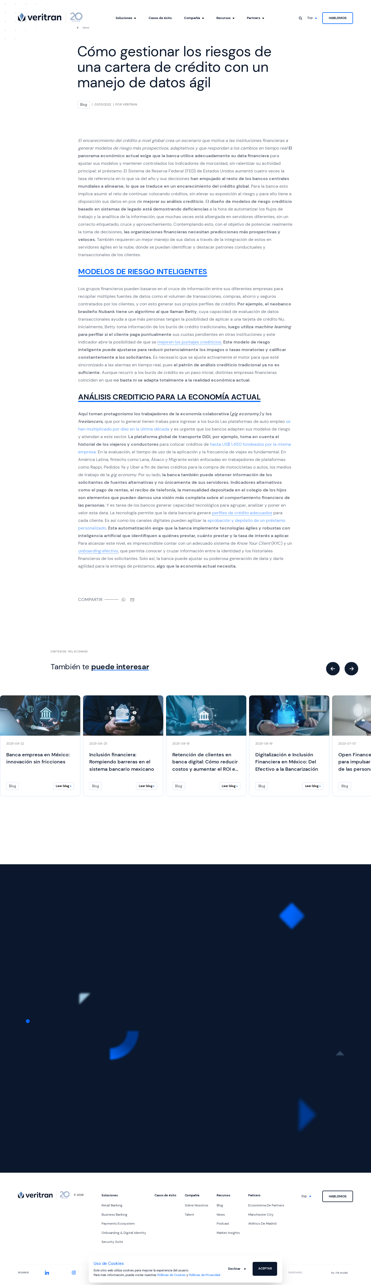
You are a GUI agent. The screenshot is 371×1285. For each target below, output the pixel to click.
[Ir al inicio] (50, 17)
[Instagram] (73, 1272)
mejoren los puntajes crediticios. (189, 342)
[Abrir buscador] (300, 18)
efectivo (98, 551)
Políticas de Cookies (171, 1275)
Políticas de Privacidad (204, 1275)
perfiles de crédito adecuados (242, 513)
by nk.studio (339, 1272)
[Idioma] (312, 18)
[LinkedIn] (47, 1272)
